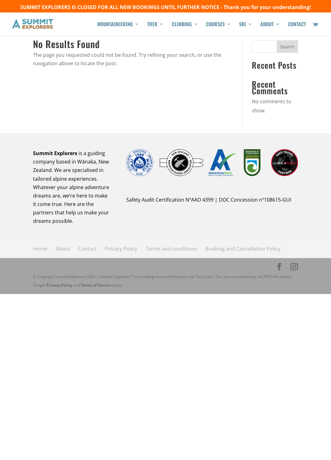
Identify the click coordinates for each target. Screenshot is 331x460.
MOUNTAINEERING (115, 25)
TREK (152, 25)
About (62, 248)
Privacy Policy (121, 248)
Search (287, 47)
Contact (87, 248)
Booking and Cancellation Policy (243, 248)
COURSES (215, 25)
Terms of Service (96, 285)
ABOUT (267, 25)
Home (40, 248)
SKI (242, 25)
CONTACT (297, 25)
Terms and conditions (171, 248)
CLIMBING (182, 25)
